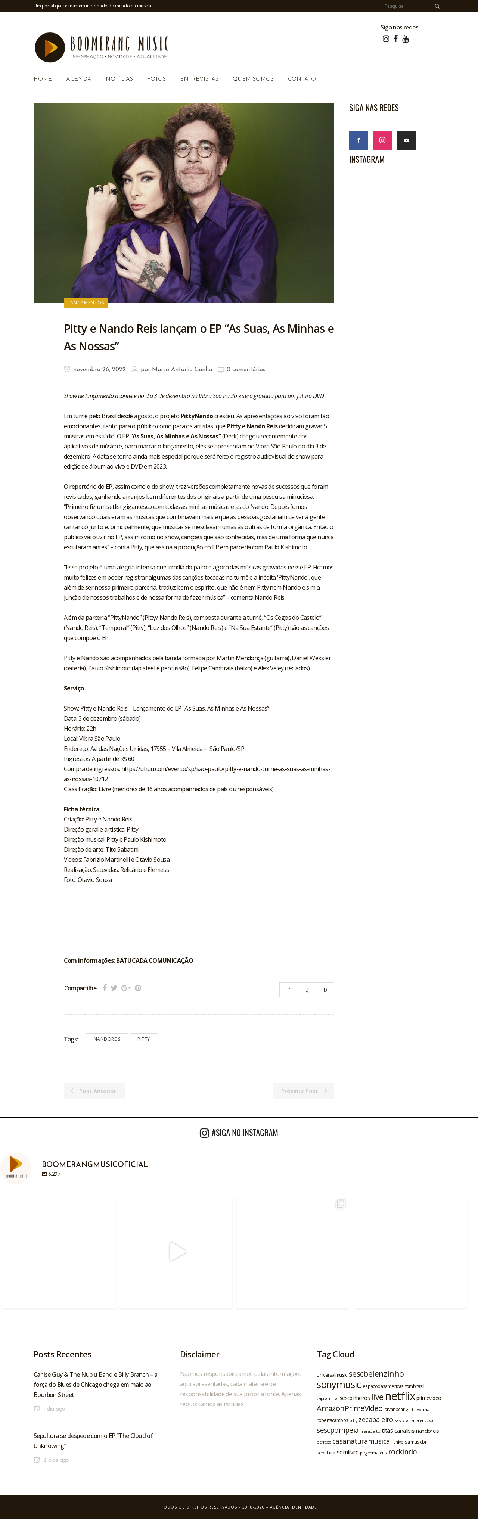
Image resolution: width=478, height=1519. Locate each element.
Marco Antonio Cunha (182, 370)
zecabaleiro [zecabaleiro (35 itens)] (375, 1419)
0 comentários (246, 370)
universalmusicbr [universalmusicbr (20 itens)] (409, 1442)
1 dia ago (49, 1409)
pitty (143, 1039)
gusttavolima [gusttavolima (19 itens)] (417, 1409)
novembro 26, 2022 (95, 370)
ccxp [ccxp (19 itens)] (429, 1420)
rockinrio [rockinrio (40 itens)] (402, 1452)
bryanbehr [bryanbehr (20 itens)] (394, 1409)
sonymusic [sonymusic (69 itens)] (339, 1384)
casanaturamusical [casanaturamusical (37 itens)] (362, 1440)
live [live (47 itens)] (377, 1396)
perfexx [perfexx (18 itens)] (324, 1442)
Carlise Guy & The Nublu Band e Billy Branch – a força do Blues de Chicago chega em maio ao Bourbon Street (96, 1384)
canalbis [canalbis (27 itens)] (404, 1430)
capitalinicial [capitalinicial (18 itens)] (327, 1398)
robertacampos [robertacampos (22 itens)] (332, 1420)
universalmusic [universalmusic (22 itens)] (332, 1375)
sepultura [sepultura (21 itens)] (326, 1453)
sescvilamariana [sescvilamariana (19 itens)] (409, 1420)
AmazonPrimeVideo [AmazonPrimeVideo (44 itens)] (349, 1408)
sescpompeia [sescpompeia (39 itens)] (337, 1430)
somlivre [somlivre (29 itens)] (347, 1452)
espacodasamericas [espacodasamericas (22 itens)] (383, 1386)
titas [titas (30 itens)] (387, 1430)
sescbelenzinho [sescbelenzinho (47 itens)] (376, 1373)
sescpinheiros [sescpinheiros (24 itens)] (355, 1397)
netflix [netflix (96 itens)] (400, 1395)
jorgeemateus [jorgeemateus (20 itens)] (373, 1453)
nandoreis (107, 1039)
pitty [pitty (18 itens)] (353, 1420)
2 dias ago (51, 1460)
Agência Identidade (293, 1507)
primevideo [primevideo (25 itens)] (428, 1397)
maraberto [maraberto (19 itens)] (370, 1431)
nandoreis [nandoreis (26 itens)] (427, 1430)
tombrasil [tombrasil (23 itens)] (415, 1386)
